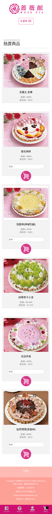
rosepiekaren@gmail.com (27, 495)
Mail (15, 495)
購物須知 (19, 509)
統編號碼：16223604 (25, 488)
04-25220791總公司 (27, 491)
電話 (17, 491)
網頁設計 (19, 499)
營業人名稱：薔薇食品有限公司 (25, 484)
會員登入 (32, 509)
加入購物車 (26, 176)
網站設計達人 (30, 499)
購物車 (46, 509)
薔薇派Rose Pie (26, 8)
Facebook (6, 509)
